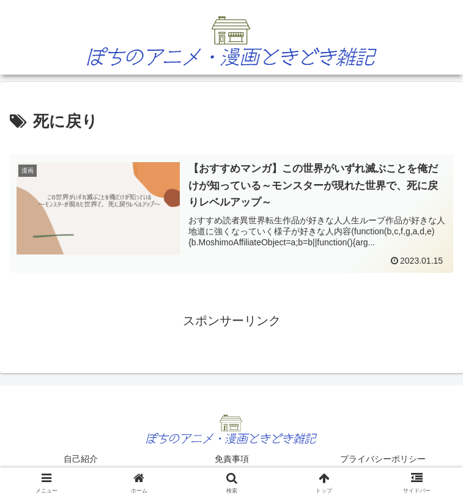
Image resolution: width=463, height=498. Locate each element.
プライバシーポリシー (383, 459)
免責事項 (232, 459)
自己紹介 (81, 459)
